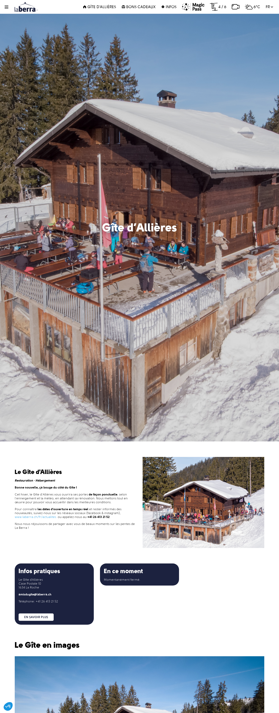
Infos (169, 7)
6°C (252, 7)
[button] (9, 7)
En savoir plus (36, 617)
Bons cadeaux (138, 7)
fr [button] (269, 7)
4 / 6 (218, 7)
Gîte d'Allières (99, 7)
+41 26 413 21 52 (47, 601)
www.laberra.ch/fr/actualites (35, 517)
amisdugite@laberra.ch (35, 594)
